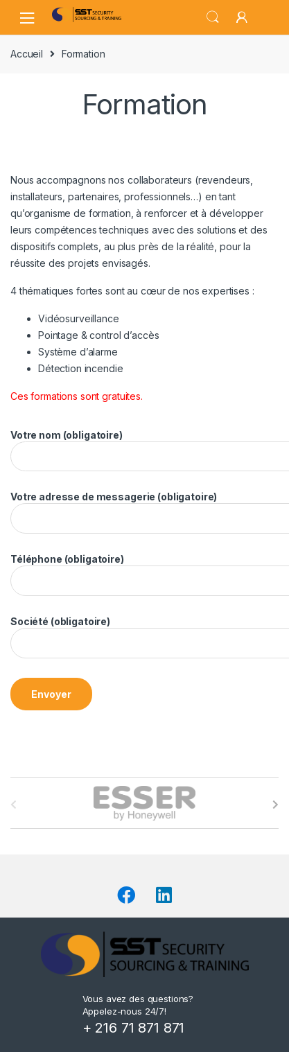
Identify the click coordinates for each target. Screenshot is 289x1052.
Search (212, 17)
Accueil (26, 54)
